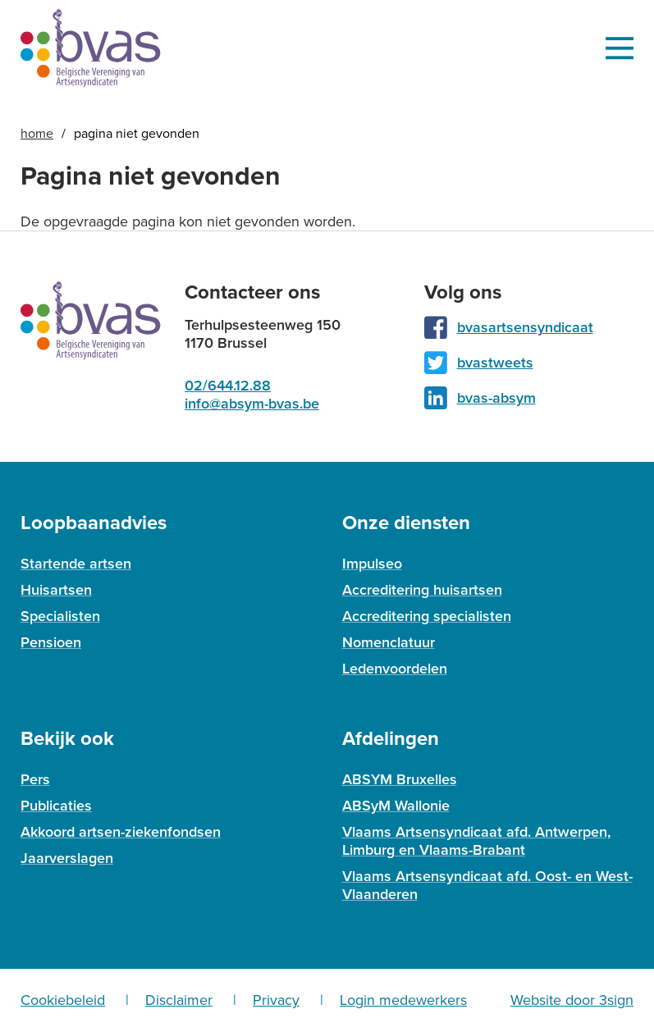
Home (37, 134)
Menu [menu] (619, 48)
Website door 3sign (571, 1000)
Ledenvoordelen (394, 668)
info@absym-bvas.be (252, 403)
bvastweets (495, 362)
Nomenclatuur (388, 642)
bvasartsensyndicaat (525, 327)
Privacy (276, 1000)
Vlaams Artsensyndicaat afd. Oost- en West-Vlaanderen (487, 885)
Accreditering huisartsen (422, 589)
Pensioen (51, 642)
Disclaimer (179, 1000)
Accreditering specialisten (426, 616)
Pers (35, 779)
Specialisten (60, 616)
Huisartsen (56, 589)
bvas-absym (496, 398)
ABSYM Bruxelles (399, 779)
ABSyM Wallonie (396, 805)
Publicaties (56, 805)
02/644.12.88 (228, 385)
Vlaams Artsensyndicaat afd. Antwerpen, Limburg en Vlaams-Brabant (476, 841)
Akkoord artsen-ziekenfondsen (121, 831)
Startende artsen (76, 563)
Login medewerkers (403, 1000)
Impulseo (372, 563)
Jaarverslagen (67, 858)
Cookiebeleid (63, 1000)
